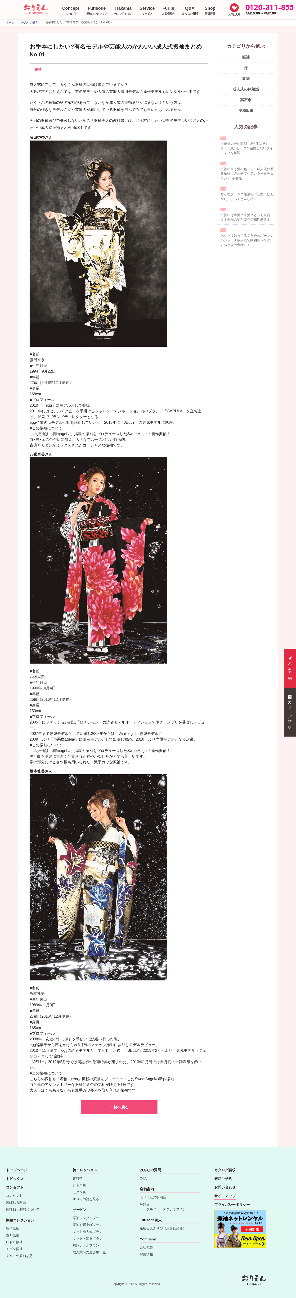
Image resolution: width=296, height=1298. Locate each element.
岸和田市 (245, 111)
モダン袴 (79, 1192)
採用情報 (146, 1254)
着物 (246, 79)
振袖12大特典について (23, 1209)
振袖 (38, 69)
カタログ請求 (290, 712)
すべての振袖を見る (21, 1256)
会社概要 (146, 1247)
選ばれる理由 (16, 1202)
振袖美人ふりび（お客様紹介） (163, 1228)
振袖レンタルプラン (88, 1218)
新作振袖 (12, 1228)
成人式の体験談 (246, 89)
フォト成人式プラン (88, 1232)
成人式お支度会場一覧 (89, 1252)
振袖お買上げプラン (88, 1225)
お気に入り (234, 14)
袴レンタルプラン (86, 1245)
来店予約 (290, 668)
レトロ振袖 (14, 1242)
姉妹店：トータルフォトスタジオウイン (163, 1206)
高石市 (245, 100)
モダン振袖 (14, 1249)
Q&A (143, 1178)
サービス (80, 1210)
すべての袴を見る (86, 1199)
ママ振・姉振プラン (88, 1238)
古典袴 (78, 1178)
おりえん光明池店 (153, 1197)
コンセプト (14, 1196)
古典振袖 (12, 1235)
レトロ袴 (79, 1185)
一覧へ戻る (119, 1107)
